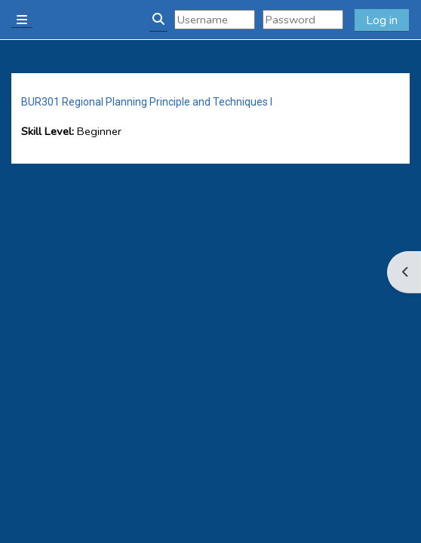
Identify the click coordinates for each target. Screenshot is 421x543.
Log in (382, 20)
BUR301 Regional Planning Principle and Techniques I (146, 102)
